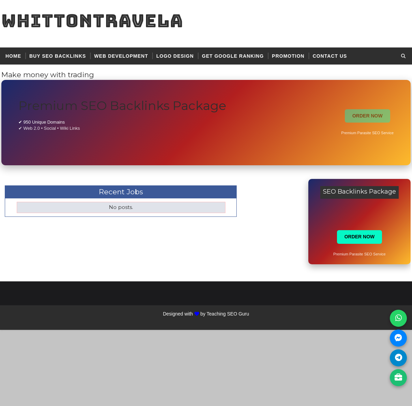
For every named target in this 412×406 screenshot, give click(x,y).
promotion (288, 56)
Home (13, 56)
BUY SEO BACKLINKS (57, 56)
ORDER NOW (367, 115)
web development (121, 56)
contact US (330, 56)
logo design (175, 56)
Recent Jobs (121, 191)
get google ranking (233, 56)
